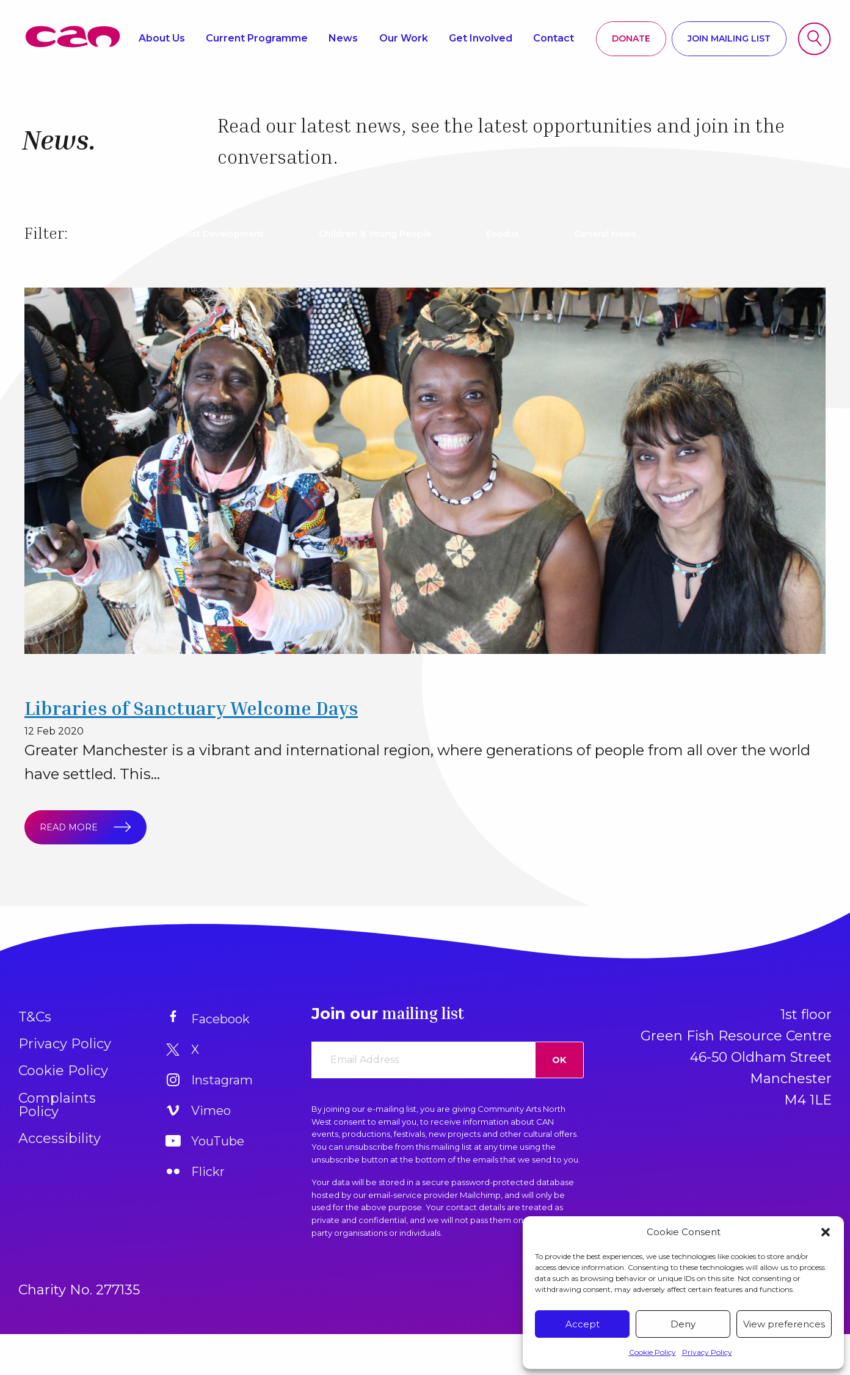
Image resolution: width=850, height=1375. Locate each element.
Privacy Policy (707, 1352)
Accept (582, 1324)
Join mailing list (729, 38)
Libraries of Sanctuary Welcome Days (191, 708)
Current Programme (257, 38)
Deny (683, 1324)
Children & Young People (375, 233)
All (115, 233)
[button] (825, 1232)
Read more (79, 827)
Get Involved (480, 38)
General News (605, 233)
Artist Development (220, 233)
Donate (631, 38)
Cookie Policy (652, 1352)
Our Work (403, 38)
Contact (553, 38)
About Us (162, 38)
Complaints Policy (57, 1105)
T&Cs (34, 1017)
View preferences (784, 1324)
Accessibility (59, 1138)
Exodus (502, 233)
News (343, 38)
